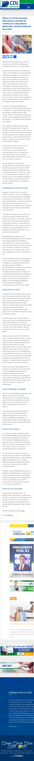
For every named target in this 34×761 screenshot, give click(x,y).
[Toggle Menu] (28, 7)
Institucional (26, 3)
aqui (23, 511)
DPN (21, 3)
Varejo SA (10, 515)
